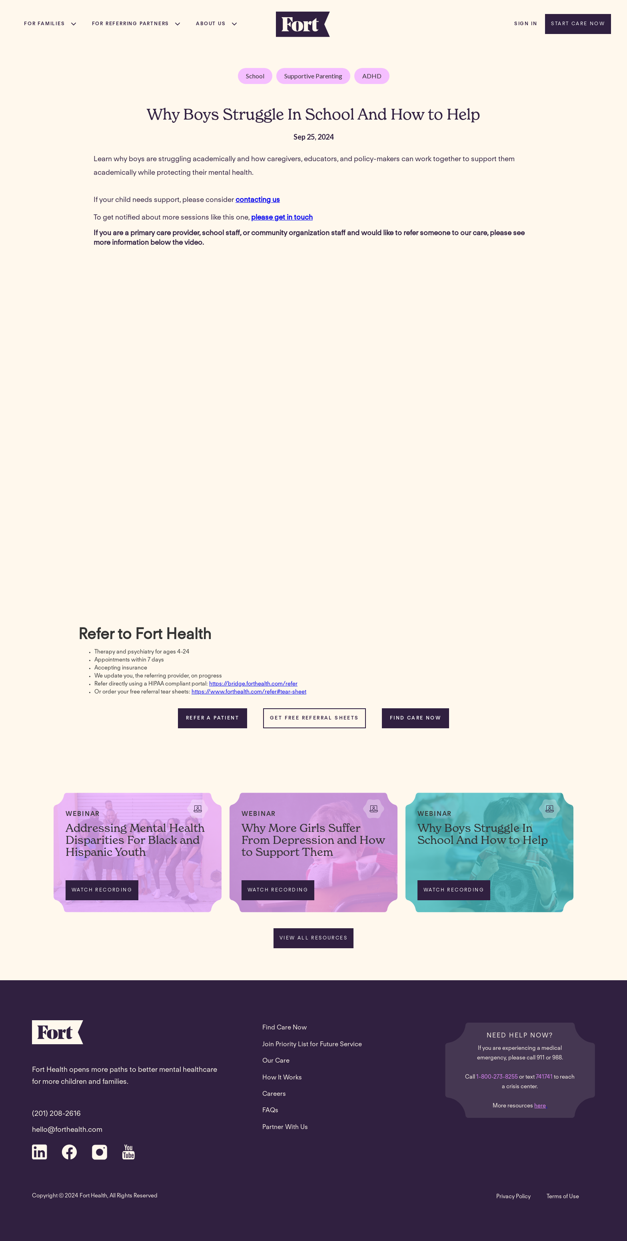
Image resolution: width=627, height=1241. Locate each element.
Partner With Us (285, 1127)
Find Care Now (284, 1028)
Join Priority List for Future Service (312, 1044)
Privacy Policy (513, 1197)
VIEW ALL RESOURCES (313, 938)
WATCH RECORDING (102, 890)
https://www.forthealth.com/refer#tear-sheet (249, 692)
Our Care (276, 1061)
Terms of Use (563, 1197)
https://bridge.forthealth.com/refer (253, 684)
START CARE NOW (578, 24)
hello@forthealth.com (67, 1130)
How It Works (282, 1078)
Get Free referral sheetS (314, 718)
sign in (525, 24)
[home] (303, 24)
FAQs (270, 1110)
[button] (50, 24)
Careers (274, 1094)
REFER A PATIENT (212, 718)
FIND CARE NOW (415, 718)
